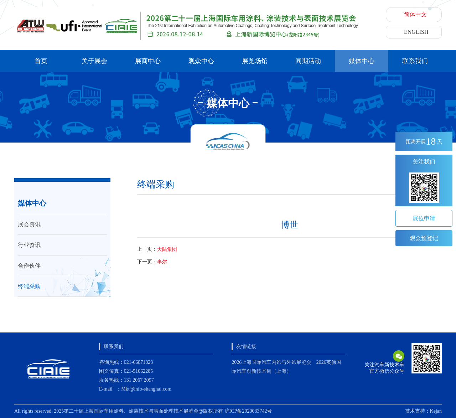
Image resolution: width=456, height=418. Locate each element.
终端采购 (29, 286)
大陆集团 (167, 249)
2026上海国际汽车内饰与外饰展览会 (271, 362)
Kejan (436, 411)
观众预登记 (424, 238)
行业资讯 (29, 245)
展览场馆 (255, 60)
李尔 (162, 261)
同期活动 (308, 60)
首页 (41, 60)
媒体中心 (361, 60)
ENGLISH (416, 32)
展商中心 (148, 60)
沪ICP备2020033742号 (248, 411)
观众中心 (201, 60)
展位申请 (424, 218)
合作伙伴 (29, 266)
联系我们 (415, 60)
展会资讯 (29, 224)
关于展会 (94, 60)
